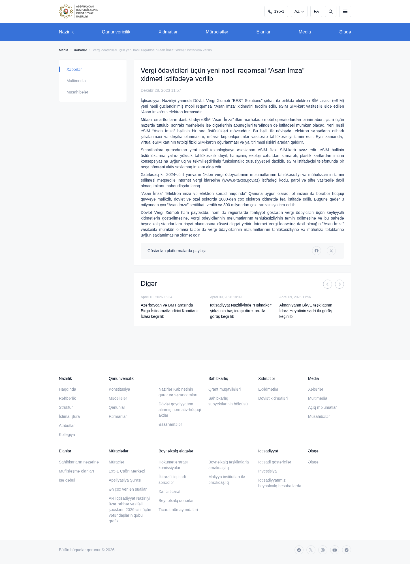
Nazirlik (66, 31)
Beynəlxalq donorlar (176, 500)
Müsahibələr (77, 92)
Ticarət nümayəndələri (178, 509)
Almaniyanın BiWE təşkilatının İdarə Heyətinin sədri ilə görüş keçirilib (305, 311)
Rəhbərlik (67, 398)
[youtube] (334, 549)
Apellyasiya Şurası (125, 480)
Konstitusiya (119, 389)
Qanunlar (117, 407)
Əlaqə (345, 31)
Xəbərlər (80, 50)
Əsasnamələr (170, 424)
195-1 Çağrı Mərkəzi (127, 471)
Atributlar (67, 425)
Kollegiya (67, 434)
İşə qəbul (67, 480)
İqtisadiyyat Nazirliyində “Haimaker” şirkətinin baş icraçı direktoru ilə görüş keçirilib (241, 311)
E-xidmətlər (268, 389)
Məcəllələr (118, 398)
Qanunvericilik (116, 31)
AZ (297, 11)
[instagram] (322, 549)
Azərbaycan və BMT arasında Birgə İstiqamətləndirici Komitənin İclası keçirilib (170, 311)
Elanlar (264, 31)
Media (305, 31)
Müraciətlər (217, 31)
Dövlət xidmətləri (273, 398)
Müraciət (116, 462)
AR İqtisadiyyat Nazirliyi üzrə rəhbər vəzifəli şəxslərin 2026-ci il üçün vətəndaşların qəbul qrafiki (130, 509)
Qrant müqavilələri (224, 389)
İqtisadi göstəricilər (274, 462)
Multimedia (76, 80)
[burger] (345, 11)
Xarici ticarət (169, 491)
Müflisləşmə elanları (76, 471)
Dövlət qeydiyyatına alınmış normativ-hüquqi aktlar (180, 410)
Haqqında (67, 389)
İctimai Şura (69, 416)
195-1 (276, 11)
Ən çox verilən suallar (128, 489)
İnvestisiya (267, 471)
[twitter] (331, 250)
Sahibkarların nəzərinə (79, 462)
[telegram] (346, 549)
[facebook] (316, 250)
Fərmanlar (118, 416)
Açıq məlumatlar (322, 407)
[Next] (339, 284)
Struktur (66, 407)
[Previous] (327, 284)
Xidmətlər (168, 31)
